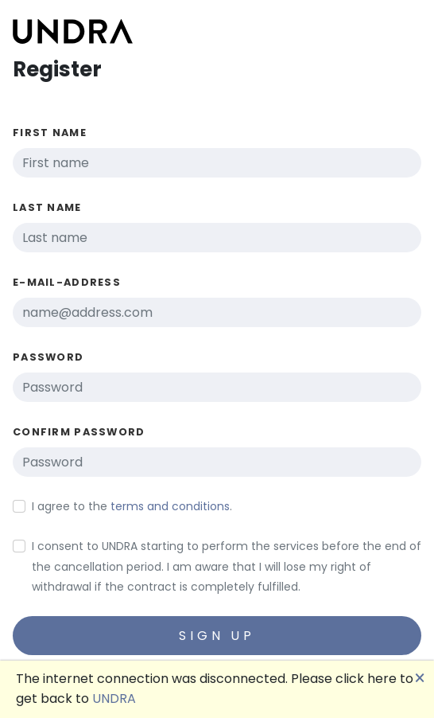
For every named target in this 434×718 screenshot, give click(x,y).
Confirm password (79, 432)
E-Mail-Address (67, 282)
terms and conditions (170, 506)
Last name (47, 207)
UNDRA (114, 698)
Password (48, 357)
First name (50, 132)
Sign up (217, 635)
